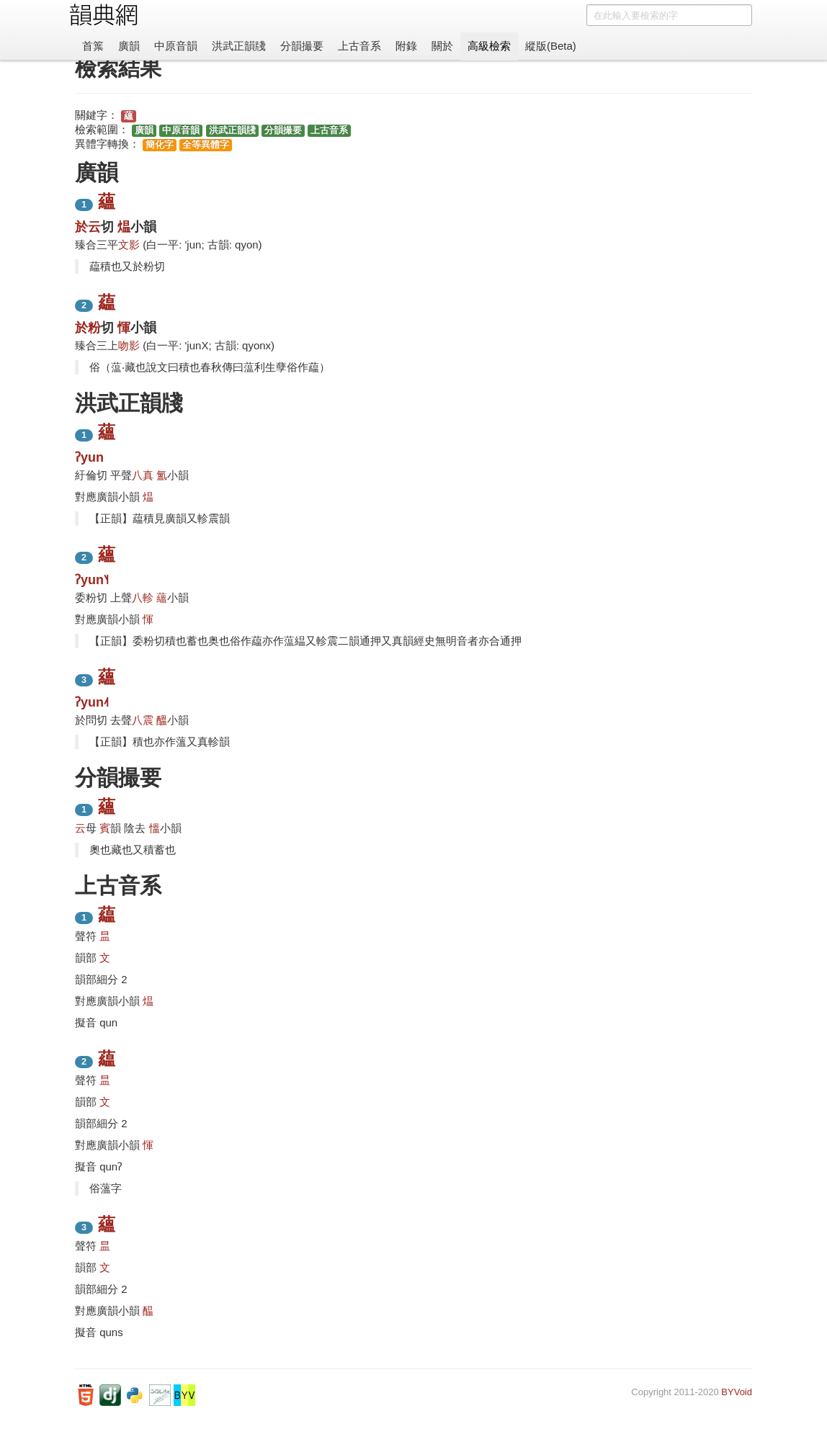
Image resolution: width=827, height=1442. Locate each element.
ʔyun (89, 457)
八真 (142, 475)
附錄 (406, 46)
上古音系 (359, 46)
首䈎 (93, 46)
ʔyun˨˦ (92, 702)
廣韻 (129, 46)
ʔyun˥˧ (92, 580)
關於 (442, 46)
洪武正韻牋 (239, 46)
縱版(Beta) (550, 46)
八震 (142, 720)
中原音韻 (175, 46)
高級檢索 (489, 46)
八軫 (142, 597)
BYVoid (736, 1392)
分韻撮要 (301, 46)
